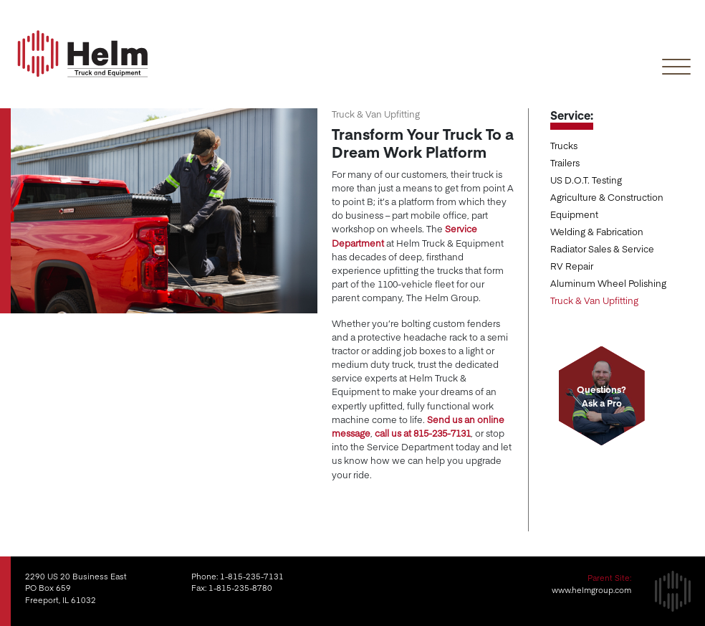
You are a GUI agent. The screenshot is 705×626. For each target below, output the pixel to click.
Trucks (563, 145)
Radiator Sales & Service (602, 248)
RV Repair (571, 266)
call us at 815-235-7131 (423, 433)
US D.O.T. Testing (586, 180)
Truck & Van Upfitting (594, 300)
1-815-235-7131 (252, 576)
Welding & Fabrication (596, 231)
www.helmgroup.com (591, 589)
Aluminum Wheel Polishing (608, 283)
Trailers (565, 162)
